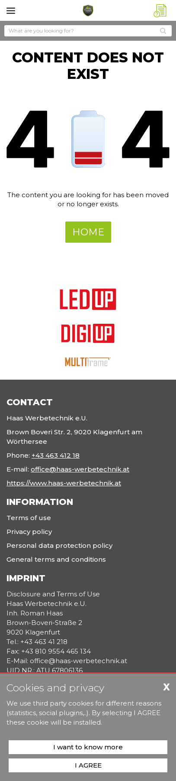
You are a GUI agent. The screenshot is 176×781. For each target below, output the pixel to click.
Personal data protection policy (59, 545)
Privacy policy (29, 531)
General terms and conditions (56, 559)
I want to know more (88, 747)
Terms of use (28, 518)
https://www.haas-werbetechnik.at (63, 483)
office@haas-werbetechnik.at (80, 469)
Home (88, 232)
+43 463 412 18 (56, 455)
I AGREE (88, 765)
